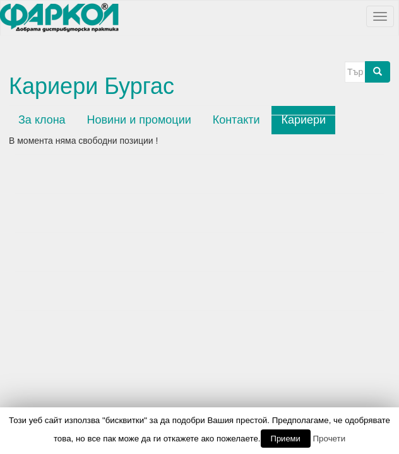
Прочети (329, 438)
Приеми (286, 438)
